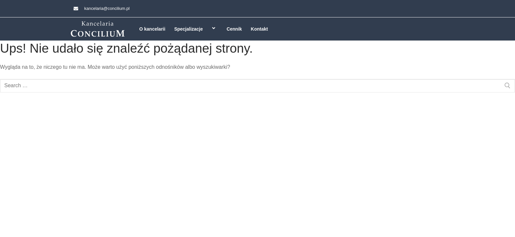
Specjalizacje (196, 29)
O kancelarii (152, 29)
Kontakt (259, 29)
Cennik (234, 29)
